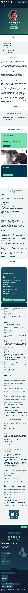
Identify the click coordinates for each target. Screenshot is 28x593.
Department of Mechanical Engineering (12, 94)
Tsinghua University (8, 64)
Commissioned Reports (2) (9, 277)
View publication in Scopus (14, 324)
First (11, 511)
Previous (16, 511)
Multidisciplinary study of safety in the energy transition (15, 117)
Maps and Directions (6, 561)
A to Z (3, 558)
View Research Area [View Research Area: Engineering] (8, 175)
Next (12, 517)
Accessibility (4, 578)
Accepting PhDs (14, 27)
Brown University (10, 101)
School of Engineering (7, 52)
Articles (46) (6, 291)
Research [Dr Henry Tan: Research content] (14, 107)
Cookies (4, 581)
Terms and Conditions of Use (8, 572)
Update (24, 527)
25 (10, 521)
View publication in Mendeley (15, 418)
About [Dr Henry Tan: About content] (14, 37)
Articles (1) (6, 298)
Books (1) (6, 276)
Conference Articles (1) (9, 293)
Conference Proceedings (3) (10, 286)
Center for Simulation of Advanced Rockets (12, 89)
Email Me (6, 145)
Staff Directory (5, 564)
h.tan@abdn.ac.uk (7, 43)
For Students (11, 532)
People (3, 6)
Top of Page (14, 568)
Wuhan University (17, 71)
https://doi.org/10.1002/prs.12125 (18, 357)
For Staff (17, 532)
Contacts (4, 556)
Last (16, 517)
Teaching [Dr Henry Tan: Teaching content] (14, 184)
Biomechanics (5, 123)
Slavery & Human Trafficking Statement (10, 583)
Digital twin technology (7, 119)
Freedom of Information (7, 586)
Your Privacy (4, 575)
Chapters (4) (6, 284)
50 (12, 521)
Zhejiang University (13, 82)
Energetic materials (7, 121)
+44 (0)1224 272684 (7, 45)
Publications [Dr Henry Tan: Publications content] (14, 261)
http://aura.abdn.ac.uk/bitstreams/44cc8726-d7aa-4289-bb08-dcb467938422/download (15, 436)
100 (14, 521)
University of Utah (14, 98)
